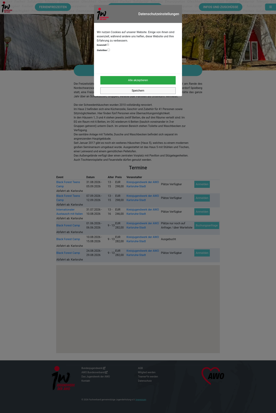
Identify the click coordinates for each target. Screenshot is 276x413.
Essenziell (103, 44)
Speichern (138, 90)
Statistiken (103, 50)
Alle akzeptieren (138, 80)
